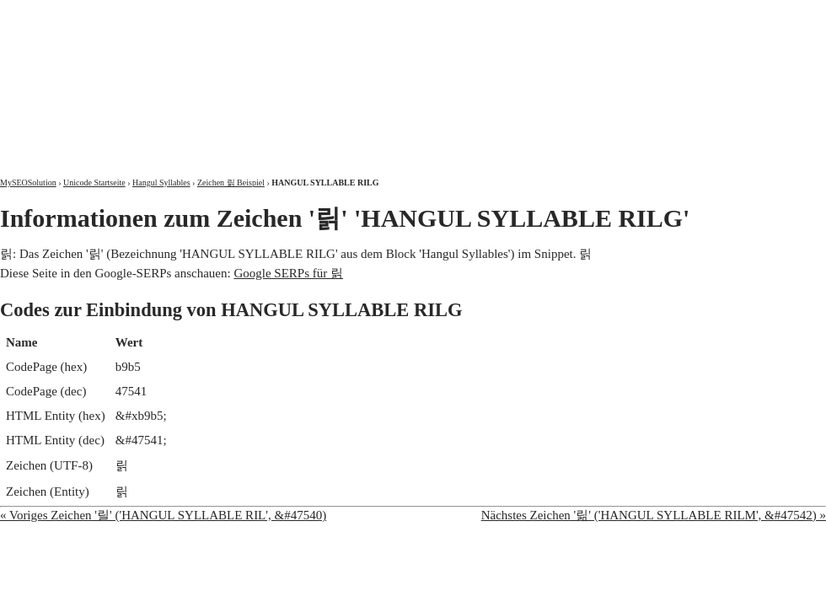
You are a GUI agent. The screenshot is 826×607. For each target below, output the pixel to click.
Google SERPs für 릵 (288, 273)
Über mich (610, 14)
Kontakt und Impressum (739, 14)
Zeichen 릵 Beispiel (231, 182)
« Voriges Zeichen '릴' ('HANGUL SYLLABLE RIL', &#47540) (163, 515)
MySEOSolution (28, 182)
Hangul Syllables (161, 182)
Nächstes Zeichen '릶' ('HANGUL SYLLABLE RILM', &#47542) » (653, 515)
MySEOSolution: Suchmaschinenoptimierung (198, 76)
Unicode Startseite (94, 182)
